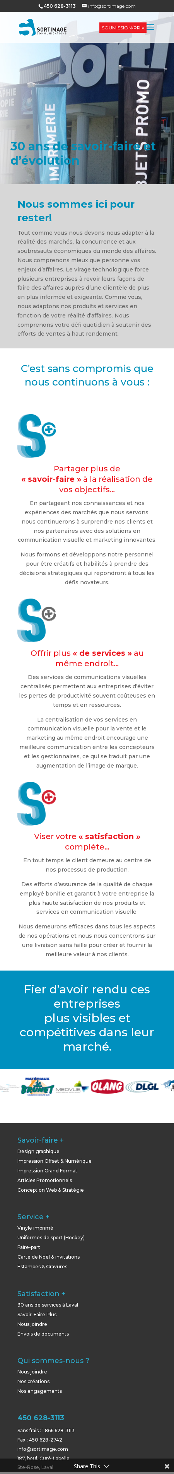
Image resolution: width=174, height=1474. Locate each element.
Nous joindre (32, 1324)
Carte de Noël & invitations (48, 1257)
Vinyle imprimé (35, 1228)
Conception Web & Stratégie (50, 1190)
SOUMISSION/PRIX (123, 28)
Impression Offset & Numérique (54, 1161)
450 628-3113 (40, 1418)
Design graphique (38, 1151)
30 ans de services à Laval (47, 1305)
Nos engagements (39, 1391)
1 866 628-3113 (58, 1430)
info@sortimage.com (42, 1449)
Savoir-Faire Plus (36, 1314)
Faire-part (28, 1247)
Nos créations (33, 1381)
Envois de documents (43, 1334)
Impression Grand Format (47, 1171)
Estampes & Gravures (42, 1266)
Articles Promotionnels (44, 1180)
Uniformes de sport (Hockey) (51, 1237)
